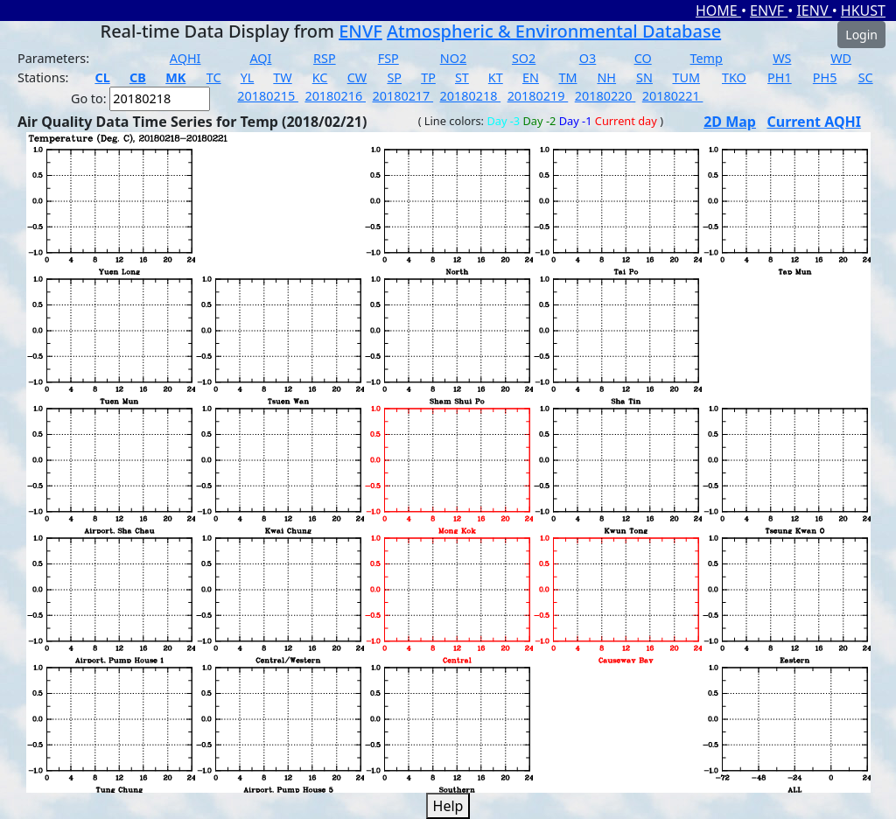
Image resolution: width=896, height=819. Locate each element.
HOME (718, 10)
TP (428, 77)
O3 (587, 58)
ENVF (769, 10)
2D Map (730, 121)
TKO (734, 77)
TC (213, 77)
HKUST (863, 10)
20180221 (673, 96)
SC (865, 77)
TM (567, 77)
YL (248, 77)
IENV (813, 10)
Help (448, 806)
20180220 (605, 96)
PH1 (779, 77)
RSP (324, 58)
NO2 (453, 58)
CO (643, 58)
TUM (686, 77)
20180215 (267, 96)
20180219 (538, 96)
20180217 (402, 96)
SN (644, 77)
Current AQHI (813, 121)
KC (320, 77)
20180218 (470, 96)
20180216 (335, 96)
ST (462, 77)
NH (606, 77)
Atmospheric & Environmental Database (554, 31)
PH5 (825, 77)
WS (782, 58)
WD (840, 58)
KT (495, 77)
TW (282, 77)
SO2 (524, 58)
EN (530, 77)
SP (394, 77)
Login (861, 34)
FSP (388, 58)
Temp (706, 58)
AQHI (185, 58)
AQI (260, 58)
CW (357, 77)
